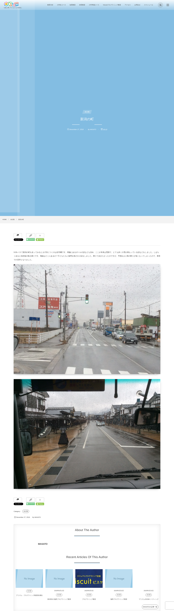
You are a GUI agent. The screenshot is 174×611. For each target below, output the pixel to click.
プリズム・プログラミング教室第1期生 (29, 598)
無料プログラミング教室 (118, 602)
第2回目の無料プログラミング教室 (59, 602)
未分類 (25, 511)
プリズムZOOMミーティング (149, 602)
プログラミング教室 (89, 602)
